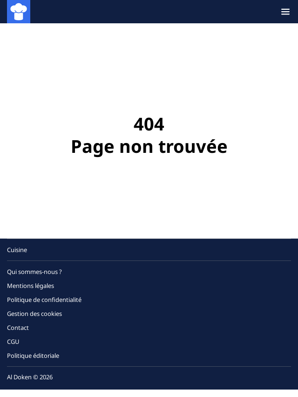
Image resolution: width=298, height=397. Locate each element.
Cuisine (17, 250)
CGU (13, 341)
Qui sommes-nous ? (34, 271)
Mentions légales (30, 285)
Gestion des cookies (34, 313)
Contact (18, 327)
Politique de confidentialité (44, 299)
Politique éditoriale (33, 355)
